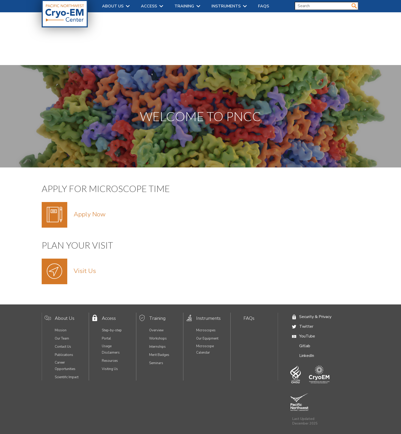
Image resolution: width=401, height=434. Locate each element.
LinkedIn (306, 355)
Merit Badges (159, 355)
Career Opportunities (65, 365)
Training (184, 6)
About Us (113, 6)
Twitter (306, 326)
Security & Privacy (315, 317)
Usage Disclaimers (111, 349)
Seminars (156, 363)
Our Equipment (207, 338)
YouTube (307, 336)
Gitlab (304, 346)
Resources (110, 360)
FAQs (263, 6)
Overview (156, 330)
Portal (106, 338)
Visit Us (85, 271)
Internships (157, 346)
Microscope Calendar (205, 349)
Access (149, 6)
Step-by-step (112, 330)
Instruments (226, 6)
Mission (60, 330)
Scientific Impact (67, 377)
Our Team (62, 338)
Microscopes (206, 330)
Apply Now (90, 214)
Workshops (158, 338)
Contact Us (63, 346)
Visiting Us (110, 369)
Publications (64, 355)
